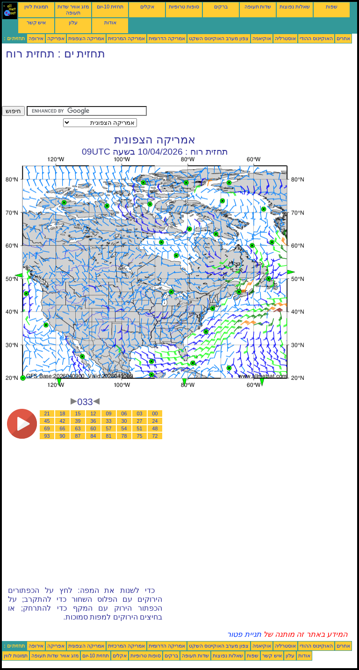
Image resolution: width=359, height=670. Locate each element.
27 (140, 421)
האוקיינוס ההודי (316, 38)
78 (124, 436)
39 (78, 421)
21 (47, 413)
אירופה (36, 38)
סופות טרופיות (184, 6)
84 (93, 436)
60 (93, 428)
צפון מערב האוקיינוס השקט (219, 38)
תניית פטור (244, 634)
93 (47, 436)
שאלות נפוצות (295, 6)
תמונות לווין (36, 6)
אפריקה (56, 38)
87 (78, 436)
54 (124, 428)
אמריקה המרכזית (126, 38)
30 (124, 421)
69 (47, 428)
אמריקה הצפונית (86, 38)
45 (47, 421)
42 (62, 421)
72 (155, 436)
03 (140, 413)
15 (78, 413)
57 (109, 428)
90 (62, 436)
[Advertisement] (172, 85)
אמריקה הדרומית (167, 38)
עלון (73, 22)
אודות (110, 22)
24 (155, 421)
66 (62, 428)
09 (109, 413)
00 (155, 413)
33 (109, 421)
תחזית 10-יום (110, 6)
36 (93, 421)
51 (140, 428)
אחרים (343, 38)
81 (109, 436)
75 (140, 436)
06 (124, 413)
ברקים (221, 6)
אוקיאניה (261, 38)
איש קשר (36, 22)
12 (93, 413)
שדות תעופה (258, 6)
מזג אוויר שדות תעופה (73, 9)
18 (62, 413)
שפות (331, 6)
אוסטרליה (285, 38)
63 (78, 428)
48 (155, 428)
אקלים (147, 6)
